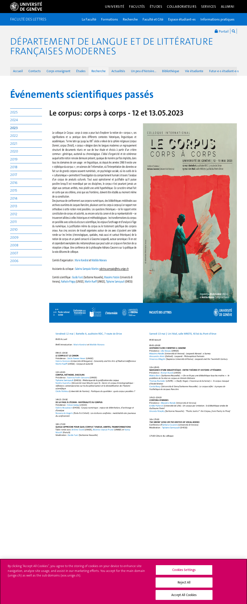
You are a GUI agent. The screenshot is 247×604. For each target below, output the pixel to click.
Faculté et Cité (153, 19)
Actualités (118, 71)
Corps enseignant (58, 71)
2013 (13, 206)
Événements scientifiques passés (82, 94)
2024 (14, 120)
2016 (13, 182)
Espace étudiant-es (182, 19)
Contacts (34, 71)
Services (208, 6)
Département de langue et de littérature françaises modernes (111, 46)
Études (156, 6)
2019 (13, 159)
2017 (13, 174)
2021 (13, 143)
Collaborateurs (181, 6)
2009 (14, 237)
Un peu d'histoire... (143, 71)
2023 (14, 127)
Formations (109, 19)
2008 (14, 245)
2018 (13, 167)
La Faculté (89, 19)
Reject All (184, 584)
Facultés (137, 6)
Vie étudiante (194, 71)
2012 (13, 214)
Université (114, 6)
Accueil (18, 71)
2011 (13, 221)
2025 (14, 112)
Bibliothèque (170, 71)
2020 (14, 151)
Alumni (227, 6)
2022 (14, 135)
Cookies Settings (184, 572)
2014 (13, 198)
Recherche (130, 19)
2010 (14, 229)
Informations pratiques (217, 19)
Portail (222, 31)
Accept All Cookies (184, 597)
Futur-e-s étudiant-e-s (224, 71)
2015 (13, 190)
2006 (14, 260)
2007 (14, 253)
